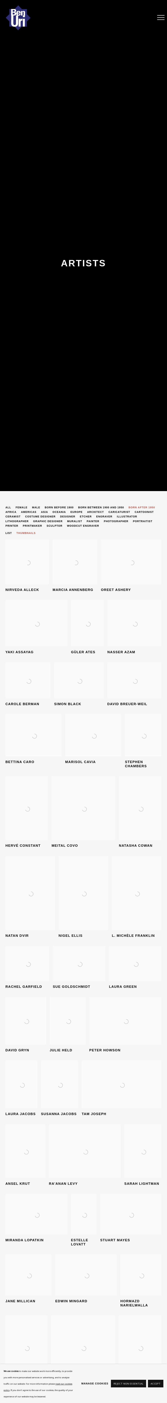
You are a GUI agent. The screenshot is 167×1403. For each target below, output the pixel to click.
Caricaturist (119, 512)
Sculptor (54, 525)
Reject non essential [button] (128, 1383)
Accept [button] (156, 1383)
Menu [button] (159, 18)
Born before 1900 (59, 507)
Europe (76, 512)
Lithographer (17, 521)
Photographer (116, 521)
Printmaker (32, 525)
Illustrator (127, 516)
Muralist (74, 521)
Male (36, 507)
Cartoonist (144, 512)
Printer (11, 525)
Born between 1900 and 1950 (101, 507)
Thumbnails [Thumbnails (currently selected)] (26, 533)
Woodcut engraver (83, 525)
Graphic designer (48, 521)
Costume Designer (40, 516)
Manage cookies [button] (94, 1383)
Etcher (86, 516)
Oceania (59, 512)
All (8, 507)
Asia (44, 512)
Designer (67, 516)
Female (21, 507)
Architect (95, 512)
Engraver (104, 516)
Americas (28, 512)
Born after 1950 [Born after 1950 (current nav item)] (142, 507)
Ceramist (13, 516)
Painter (93, 521)
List (8, 533)
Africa (11, 512)
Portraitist (142, 521)
